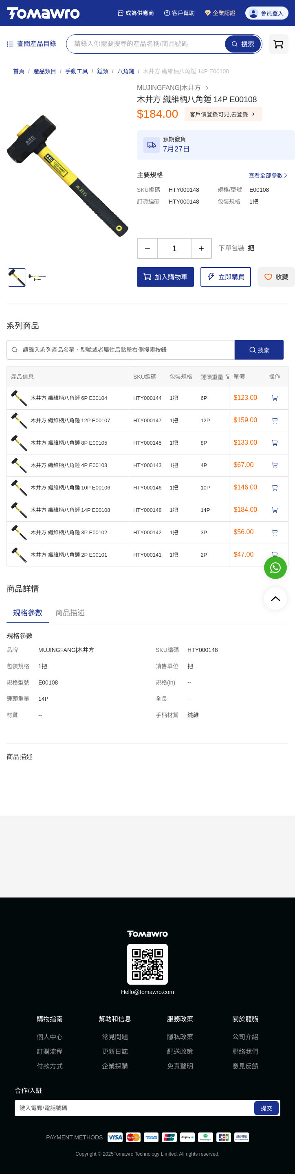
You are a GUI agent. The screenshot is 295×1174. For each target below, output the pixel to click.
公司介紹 (245, 1037)
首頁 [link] (18, 71)
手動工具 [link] (76, 71)
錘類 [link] (102, 71)
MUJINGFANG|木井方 (173, 87)
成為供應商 (135, 13)
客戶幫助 (179, 13)
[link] (186, 71)
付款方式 (50, 1066)
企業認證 (220, 13)
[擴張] (216, 376)
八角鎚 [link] (125, 71)
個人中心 (50, 1037)
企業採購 (115, 1066)
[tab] (28, 613)
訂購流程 (50, 1051)
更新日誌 (115, 1051)
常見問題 (115, 1037)
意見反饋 (245, 1066)
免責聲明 (180, 1066)
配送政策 (180, 1051)
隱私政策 (180, 1037)
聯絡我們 (245, 1051)
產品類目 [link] (44, 71)
